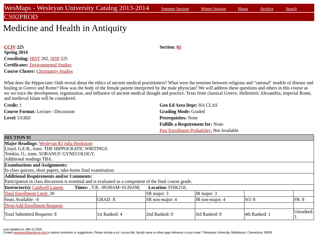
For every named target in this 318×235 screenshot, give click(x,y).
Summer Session (175, 8)
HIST (35, 58)
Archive (266, 8)
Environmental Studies (50, 64)
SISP (54, 58)
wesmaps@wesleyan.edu (30, 232)
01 (179, 47)
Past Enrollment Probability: (186, 130)
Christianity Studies (55, 71)
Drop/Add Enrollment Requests (34, 205)
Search (291, 8)
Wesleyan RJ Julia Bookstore (66, 143)
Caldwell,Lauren (48, 187)
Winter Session (213, 8)
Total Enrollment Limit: (27, 193)
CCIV (10, 47)
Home (243, 8)
